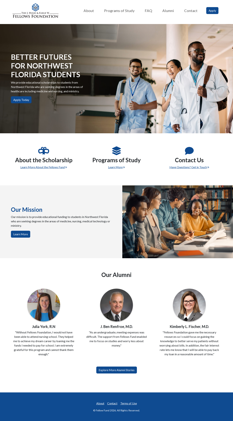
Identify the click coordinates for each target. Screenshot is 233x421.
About (89, 10)
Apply (212, 10)
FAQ (148, 10)
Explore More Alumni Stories (117, 370)
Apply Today (21, 99)
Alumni (168, 10)
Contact (191, 10)
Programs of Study (119, 10)
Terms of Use (128, 403)
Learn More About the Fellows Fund (43, 167)
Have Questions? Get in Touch (189, 167)
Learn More (116, 167)
